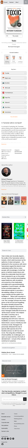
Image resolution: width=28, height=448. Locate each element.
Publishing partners (18, 418)
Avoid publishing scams (19, 423)
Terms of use (17, 428)
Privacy (15, 426)
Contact (3, 419)
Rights (15, 421)
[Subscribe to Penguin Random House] (25, 399)
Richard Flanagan (14, 46)
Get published (4, 425)
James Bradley (7, 242)
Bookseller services (5, 416)
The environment (18, 153)
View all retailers (14, 116)
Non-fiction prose (18, 151)
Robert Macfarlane (19, 242)
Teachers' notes (5, 431)
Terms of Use (18, 404)
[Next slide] (25, 217)
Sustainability (4, 428)
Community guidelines (19, 416)
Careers (15, 413)
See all (2, 207)
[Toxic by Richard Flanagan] (14, 371)
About (2, 413)
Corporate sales (5, 422)
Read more (3, 144)
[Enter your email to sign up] (12, 399)
